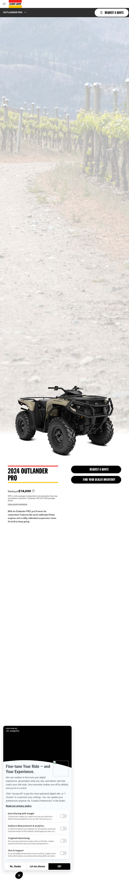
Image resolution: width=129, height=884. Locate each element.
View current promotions (17, 504)
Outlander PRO (12, 12)
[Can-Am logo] (15, 4)
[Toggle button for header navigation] (4, 4)
